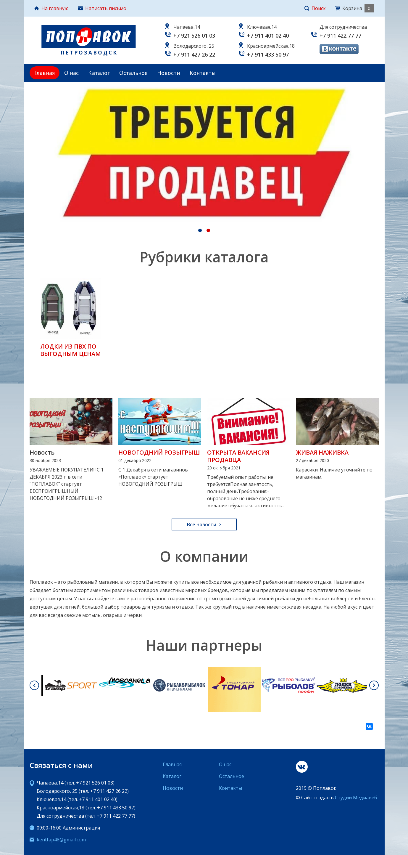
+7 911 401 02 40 (268, 35)
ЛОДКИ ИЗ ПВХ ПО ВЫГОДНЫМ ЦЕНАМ (70, 350)
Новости (168, 73)
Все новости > (204, 524)
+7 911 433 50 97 (268, 54)
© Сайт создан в (336, 797)
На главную (51, 8)
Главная (44, 73)
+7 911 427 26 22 (194, 54)
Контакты (203, 73)
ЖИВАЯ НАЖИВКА (322, 452)
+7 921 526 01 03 (194, 35)
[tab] (200, 230)
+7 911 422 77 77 (340, 35)
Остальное (133, 73)
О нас (71, 73)
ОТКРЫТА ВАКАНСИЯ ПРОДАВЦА (238, 456)
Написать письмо (102, 8)
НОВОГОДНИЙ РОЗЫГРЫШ (159, 452)
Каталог (99, 73)
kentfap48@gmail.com (61, 839)
